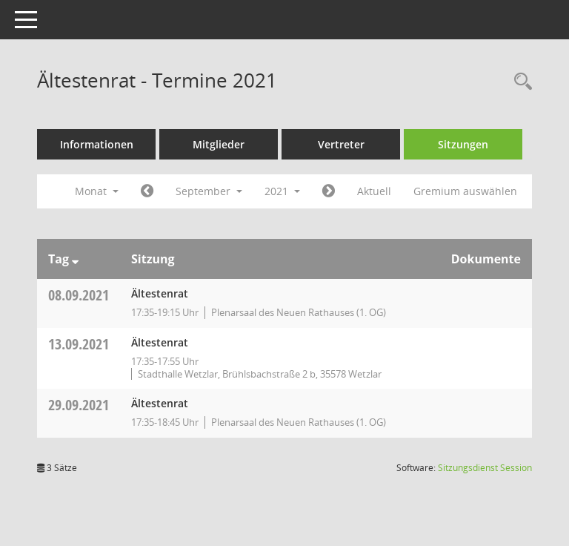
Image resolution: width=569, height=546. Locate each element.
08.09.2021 (78, 295)
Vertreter (341, 144)
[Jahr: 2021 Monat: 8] (147, 191)
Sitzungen (463, 144)
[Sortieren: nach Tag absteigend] (75, 259)
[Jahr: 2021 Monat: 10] (328, 191)
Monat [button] (97, 191)
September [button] (209, 191)
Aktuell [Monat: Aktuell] (374, 191)
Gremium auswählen (465, 191)
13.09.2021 (78, 344)
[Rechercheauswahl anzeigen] (519, 82)
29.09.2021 (78, 405)
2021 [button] (282, 191)
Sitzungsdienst (485, 467)
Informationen (96, 144)
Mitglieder (218, 144)
